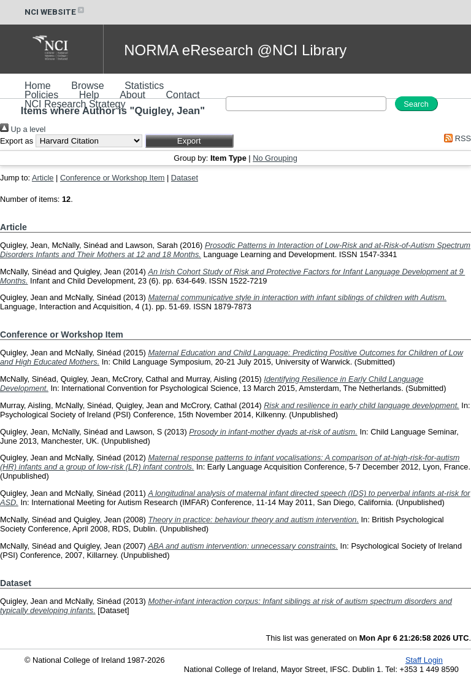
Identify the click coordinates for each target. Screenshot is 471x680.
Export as (16, 140)
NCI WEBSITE (55, 12)
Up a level (22, 129)
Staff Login (424, 660)
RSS (455, 138)
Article (43, 177)
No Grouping (275, 158)
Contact (183, 95)
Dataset (184, 177)
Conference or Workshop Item (112, 177)
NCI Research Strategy (75, 104)
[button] (189, 141)
